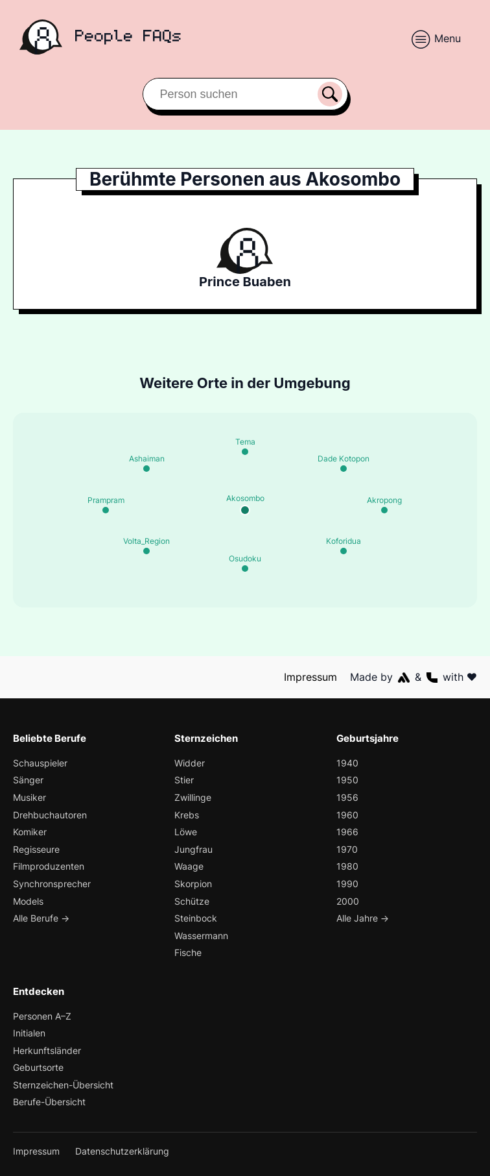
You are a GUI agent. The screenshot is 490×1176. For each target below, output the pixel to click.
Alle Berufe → (42, 918)
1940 (346, 762)
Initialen (29, 1032)
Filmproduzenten (49, 866)
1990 (346, 883)
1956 (346, 797)
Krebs (187, 814)
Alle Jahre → (363, 918)
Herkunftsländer (47, 1050)
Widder (189, 762)
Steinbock (195, 918)
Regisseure (36, 849)
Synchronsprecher (52, 883)
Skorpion (193, 883)
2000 (347, 901)
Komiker (30, 832)
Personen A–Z (43, 1016)
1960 (346, 814)
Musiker (30, 797)
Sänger (28, 780)
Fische (188, 953)
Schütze (191, 901)
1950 (346, 780)
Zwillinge (193, 797)
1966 (346, 832)
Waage (189, 866)
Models (29, 901)
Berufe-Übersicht (50, 1102)
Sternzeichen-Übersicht (64, 1084)
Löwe (185, 832)
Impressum (311, 676)
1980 (346, 866)
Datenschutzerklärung (123, 1151)
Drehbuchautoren (50, 814)
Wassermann (202, 935)
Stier (184, 780)
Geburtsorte (38, 1067)
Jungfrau (193, 849)
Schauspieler (41, 762)
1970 (346, 849)
